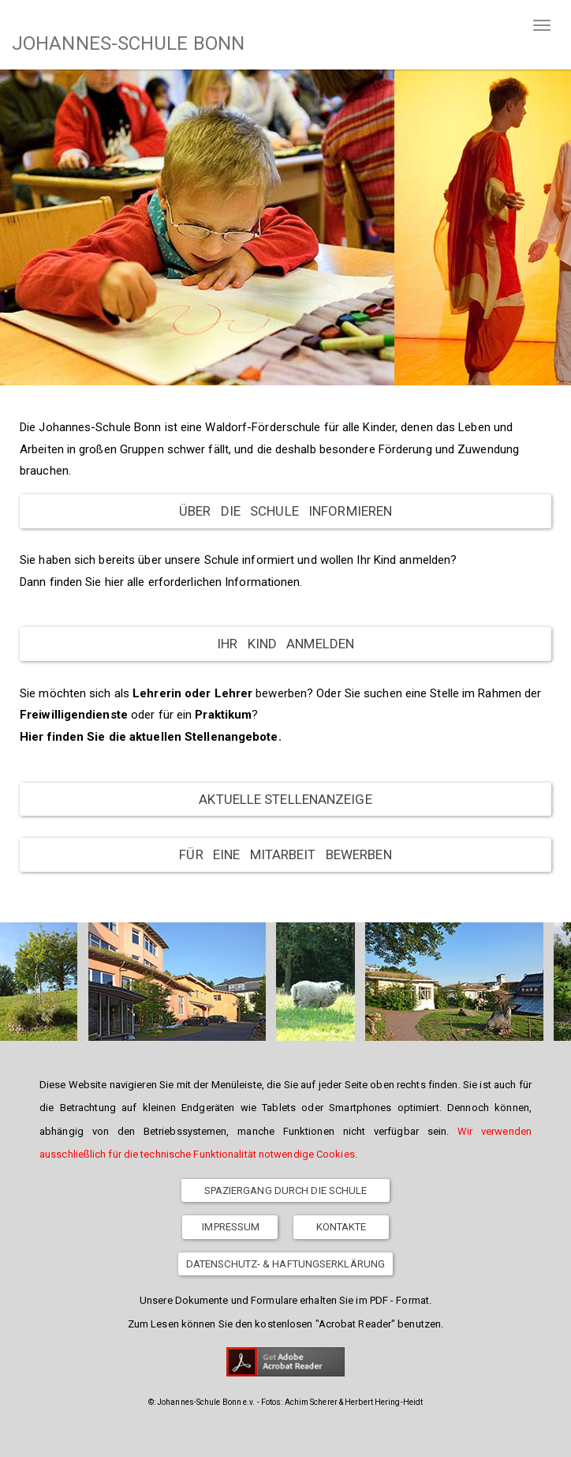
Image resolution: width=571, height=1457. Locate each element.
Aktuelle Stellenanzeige (285, 799)
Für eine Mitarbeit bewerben (285, 854)
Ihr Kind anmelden (285, 644)
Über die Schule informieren (285, 511)
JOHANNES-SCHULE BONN (128, 43)
